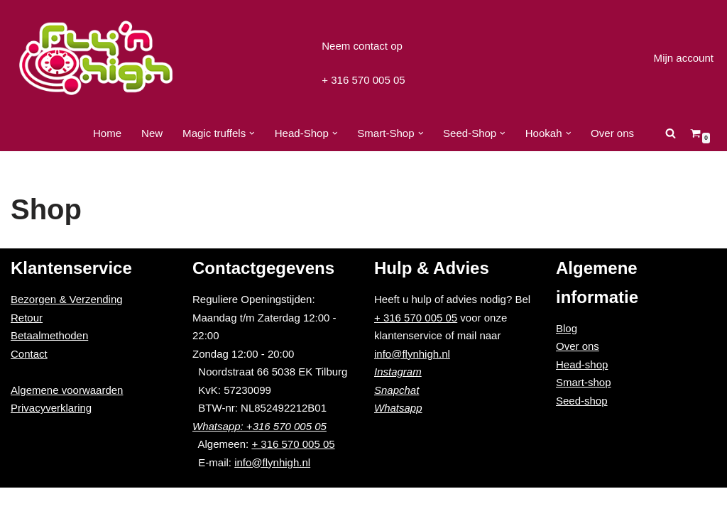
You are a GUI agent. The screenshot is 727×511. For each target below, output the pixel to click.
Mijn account (684, 58)
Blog (566, 352)
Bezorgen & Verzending (67, 323)
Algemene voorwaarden (67, 413)
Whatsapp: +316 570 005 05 (259, 449)
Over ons (612, 133)
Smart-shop (583, 406)
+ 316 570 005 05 (363, 80)
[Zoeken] (670, 133)
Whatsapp (398, 431)
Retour (27, 340)
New (152, 133)
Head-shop (582, 388)
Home (107, 133)
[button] (252, 133)
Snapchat (396, 413)
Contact (29, 376)
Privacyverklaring (51, 431)
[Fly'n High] (96, 58)
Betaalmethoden (49, 359)
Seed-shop (582, 424)
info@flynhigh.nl (272, 485)
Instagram (398, 395)
